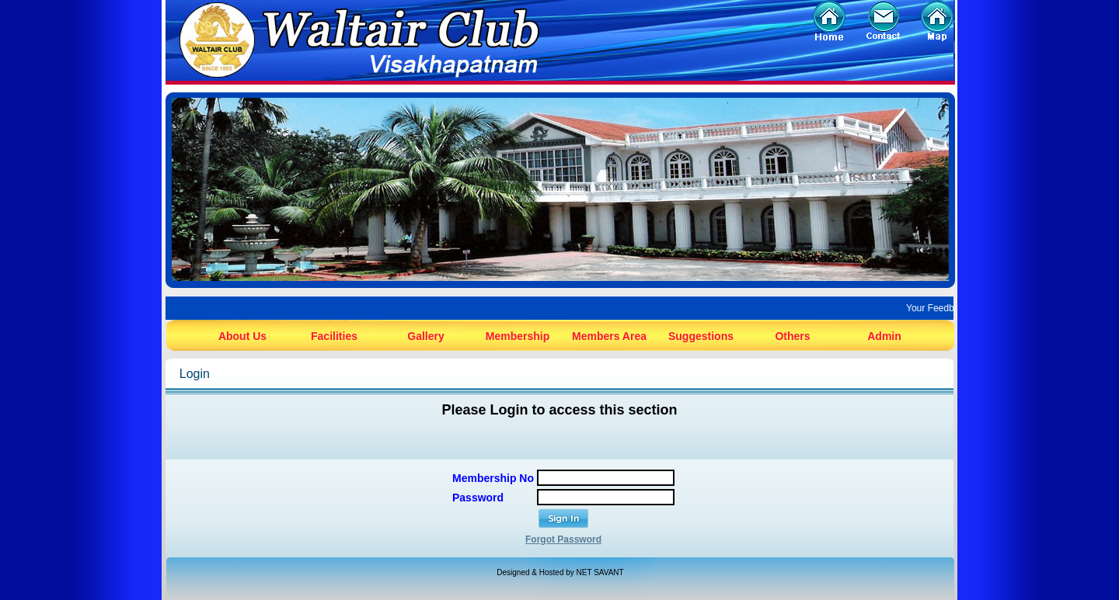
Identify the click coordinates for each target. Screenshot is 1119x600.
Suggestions (701, 336)
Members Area (609, 336)
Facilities (334, 336)
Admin (884, 336)
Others (792, 336)
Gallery (425, 336)
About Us (242, 336)
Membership (517, 336)
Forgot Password (563, 539)
